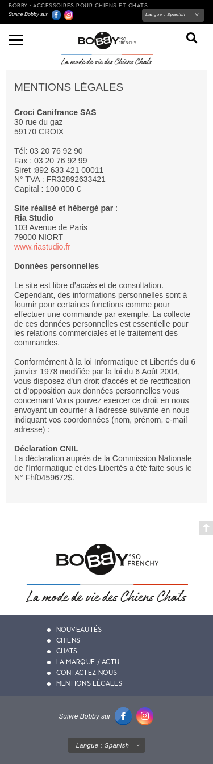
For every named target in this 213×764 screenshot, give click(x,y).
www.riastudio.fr (42, 246)
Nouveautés (79, 630)
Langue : (165, 14)
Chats (67, 651)
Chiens (68, 640)
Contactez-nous (87, 673)
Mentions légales (89, 683)
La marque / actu (88, 662)
